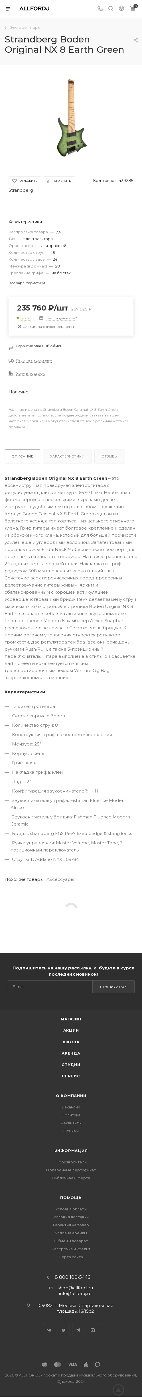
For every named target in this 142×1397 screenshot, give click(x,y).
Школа (71, 1041)
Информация (71, 1150)
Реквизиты (71, 1123)
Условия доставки (71, 1217)
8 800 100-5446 (72, 1277)
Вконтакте (49, 1330)
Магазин (71, 1019)
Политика (71, 1115)
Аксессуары (60, 879)
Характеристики (67, 456)
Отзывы (110, 456)
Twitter (64, 1330)
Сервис (71, 1076)
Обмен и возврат (71, 1241)
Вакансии (71, 1107)
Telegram (78, 1330)
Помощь (71, 1197)
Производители (71, 1162)
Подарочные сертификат (71, 1170)
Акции (71, 1030)
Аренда (71, 1053)
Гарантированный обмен (39, 346)
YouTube (93, 1330)
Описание (22, 456)
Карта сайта (71, 1257)
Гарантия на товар (71, 1225)
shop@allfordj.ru (75, 1287)
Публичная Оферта (71, 1178)
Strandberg (21, 190)
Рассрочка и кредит (71, 1249)
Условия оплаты (71, 1209)
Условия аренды (71, 1233)
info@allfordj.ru (75, 1293)
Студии (71, 1064)
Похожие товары (24, 879)
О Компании (71, 1095)
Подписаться (114, 987)
